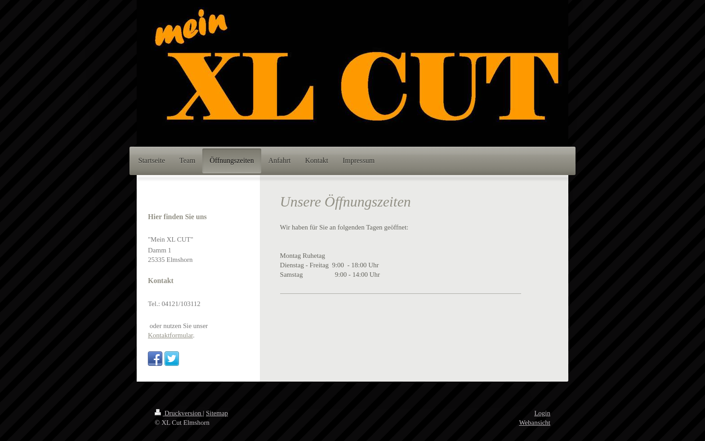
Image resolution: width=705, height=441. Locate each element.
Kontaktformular (170, 335)
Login (542, 413)
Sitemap (217, 413)
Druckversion (179, 413)
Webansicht (534, 422)
